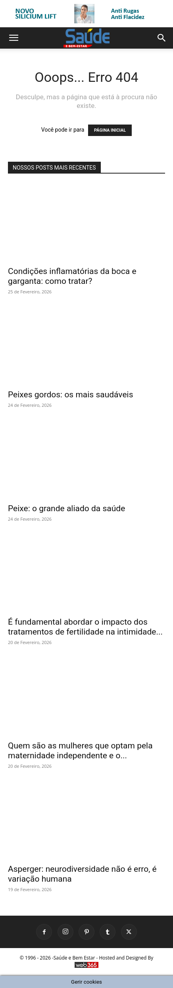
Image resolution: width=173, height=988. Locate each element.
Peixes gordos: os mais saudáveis (70, 394)
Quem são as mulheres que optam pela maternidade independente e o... (80, 750)
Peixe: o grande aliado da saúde (66, 508)
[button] (13, 38)
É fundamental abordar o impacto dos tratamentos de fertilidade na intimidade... (85, 627)
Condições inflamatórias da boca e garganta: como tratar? (72, 276)
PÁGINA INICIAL (110, 130)
